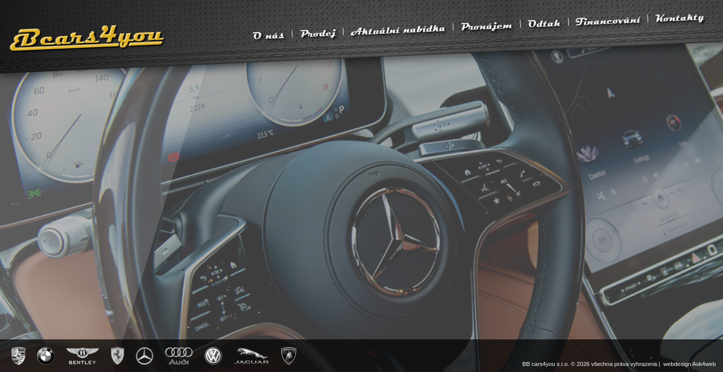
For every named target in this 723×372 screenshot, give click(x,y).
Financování (608, 20)
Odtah (544, 23)
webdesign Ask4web (689, 364)
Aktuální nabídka (398, 29)
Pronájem (486, 25)
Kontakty (679, 17)
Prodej (317, 33)
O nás (269, 35)
